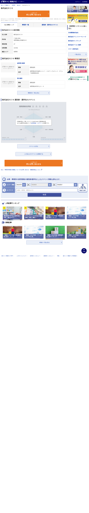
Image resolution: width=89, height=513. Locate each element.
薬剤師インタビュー (49, 255)
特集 (59, 255)
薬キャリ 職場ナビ (5, 5)
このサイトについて (22, 255)
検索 (44, 195)
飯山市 (18, 5)
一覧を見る (77, 54)
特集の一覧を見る (44, 242)
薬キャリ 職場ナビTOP (8, 255)
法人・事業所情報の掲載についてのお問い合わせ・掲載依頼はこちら (21, 169)
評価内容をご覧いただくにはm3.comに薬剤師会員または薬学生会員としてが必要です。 (33, 122)
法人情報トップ (9, 25)
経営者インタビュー (35, 255)
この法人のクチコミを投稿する (33, 154)
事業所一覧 (25, 25)
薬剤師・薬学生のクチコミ (50, 25)
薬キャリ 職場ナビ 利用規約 (70, 255)
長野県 (13, 5)
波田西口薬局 (21, 63)
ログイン (78, 1)
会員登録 (84, 1)
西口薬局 (19, 78)
